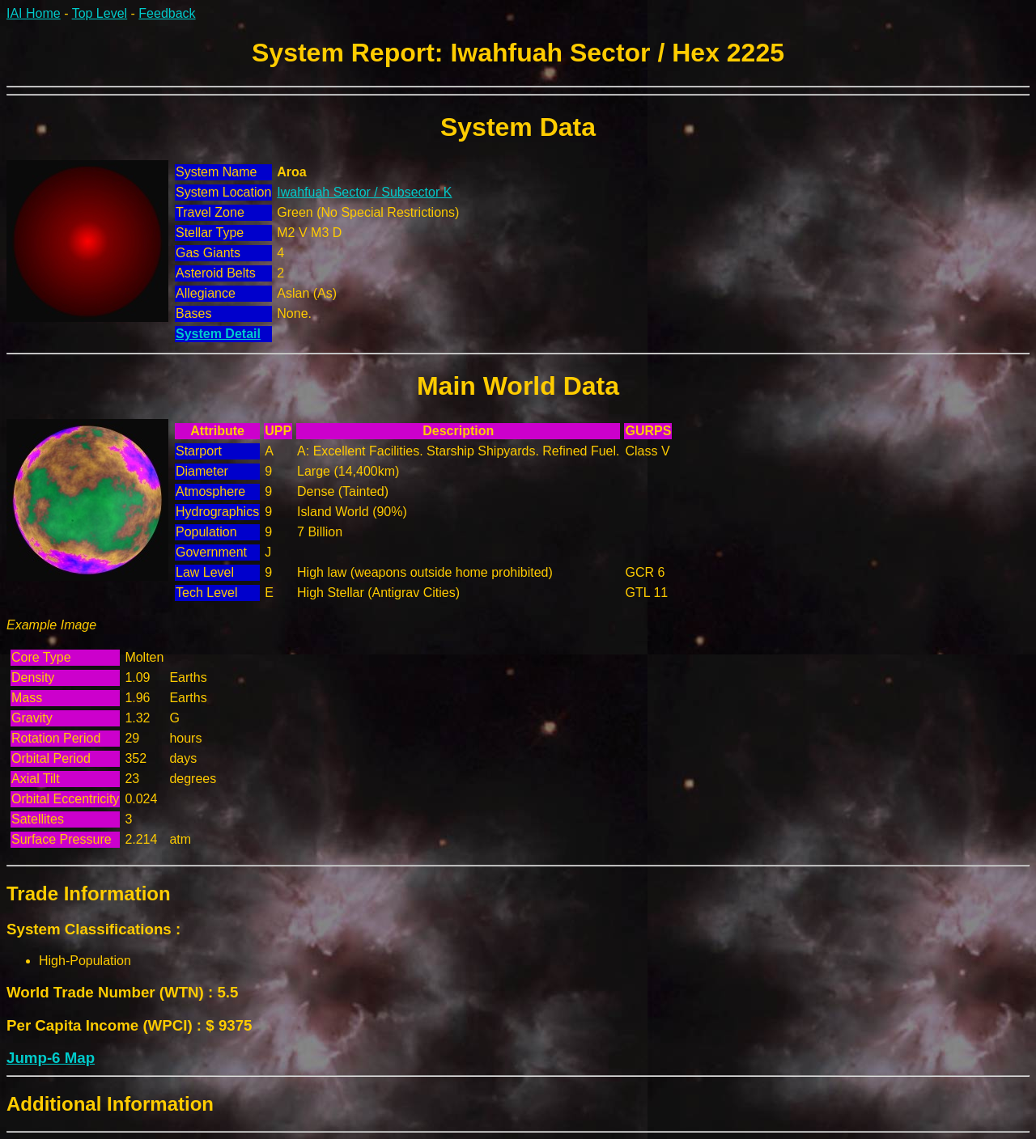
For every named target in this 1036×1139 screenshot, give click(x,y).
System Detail (218, 334)
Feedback (166, 13)
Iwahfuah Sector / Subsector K (364, 192)
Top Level (100, 13)
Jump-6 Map (50, 1057)
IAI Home (33, 13)
